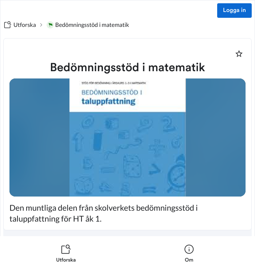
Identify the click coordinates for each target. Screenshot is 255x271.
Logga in (234, 10)
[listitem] (66, 253)
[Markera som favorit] (239, 53)
